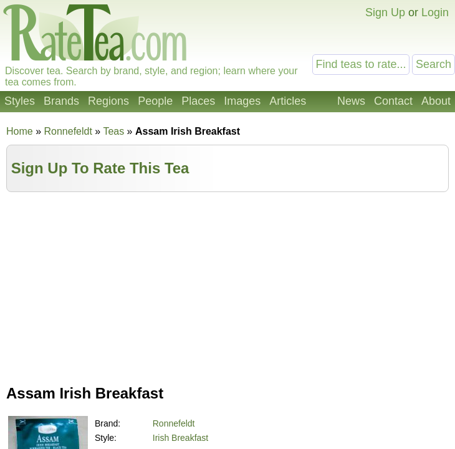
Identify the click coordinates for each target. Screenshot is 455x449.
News (351, 101)
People (155, 101)
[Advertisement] (227, 285)
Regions (108, 101)
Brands (61, 101)
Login (435, 12)
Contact (393, 101)
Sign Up (385, 12)
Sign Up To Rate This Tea (100, 168)
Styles (19, 101)
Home (19, 131)
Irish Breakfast (180, 438)
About (436, 101)
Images (242, 101)
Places (198, 101)
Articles (287, 101)
